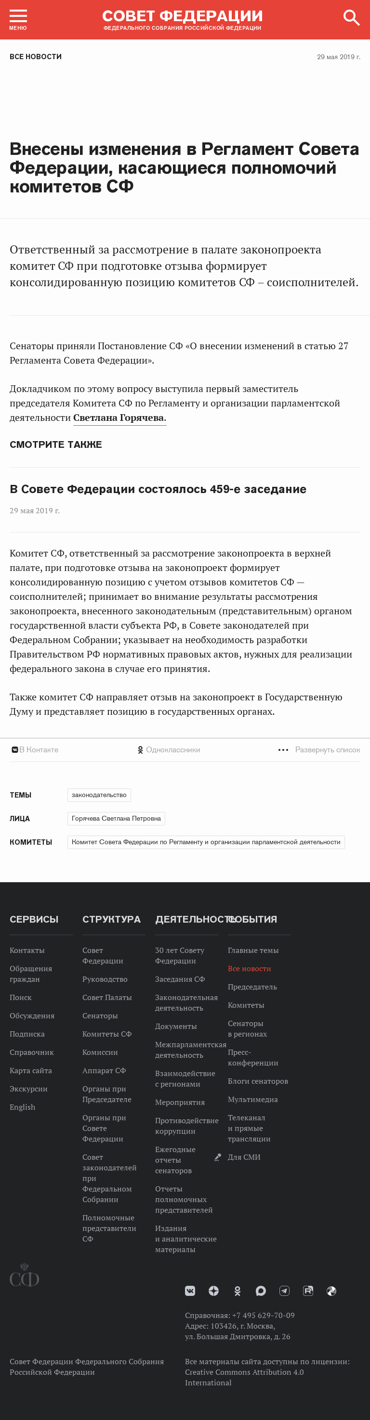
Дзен (214, 1291)
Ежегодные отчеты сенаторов (175, 1159)
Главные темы (253, 950)
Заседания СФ (180, 979)
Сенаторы (100, 1015)
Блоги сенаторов (258, 1081)
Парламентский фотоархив (331, 1291)
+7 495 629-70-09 (263, 1315)
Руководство (105, 979)
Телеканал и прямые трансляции (249, 1128)
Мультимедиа (253, 1099)
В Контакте (38, 750)
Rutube (308, 1291)
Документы (176, 1026)
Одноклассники (173, 750)
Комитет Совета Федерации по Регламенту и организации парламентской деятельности (206, 841)
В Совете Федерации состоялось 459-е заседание (158, 489)
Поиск (21, 997)
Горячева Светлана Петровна (116, 818)
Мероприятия (180, 1102)
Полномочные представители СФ (109, 1228)
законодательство (99, 794)
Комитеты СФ (107, 1034)
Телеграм (284, 1291)
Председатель (252, 986)
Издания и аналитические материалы (186, 1238)
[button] (18, 19)
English (22, 1107)
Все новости (36, 56)
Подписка (27, 1034)
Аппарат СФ (104, 1070)
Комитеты (246, 1005)
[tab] (185, 749)
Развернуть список (327, 750)
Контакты (27, 950)
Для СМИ (244, 1157)
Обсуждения (32, 1015)
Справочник (32, 1052)
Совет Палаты (107, 997)
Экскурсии (29, 1088)
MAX (261, 1291)
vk (190, 1291)
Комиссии (100, 1052)
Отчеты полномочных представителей (184, 1199)
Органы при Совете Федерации (104, 1128)
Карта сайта (31, 1070)
